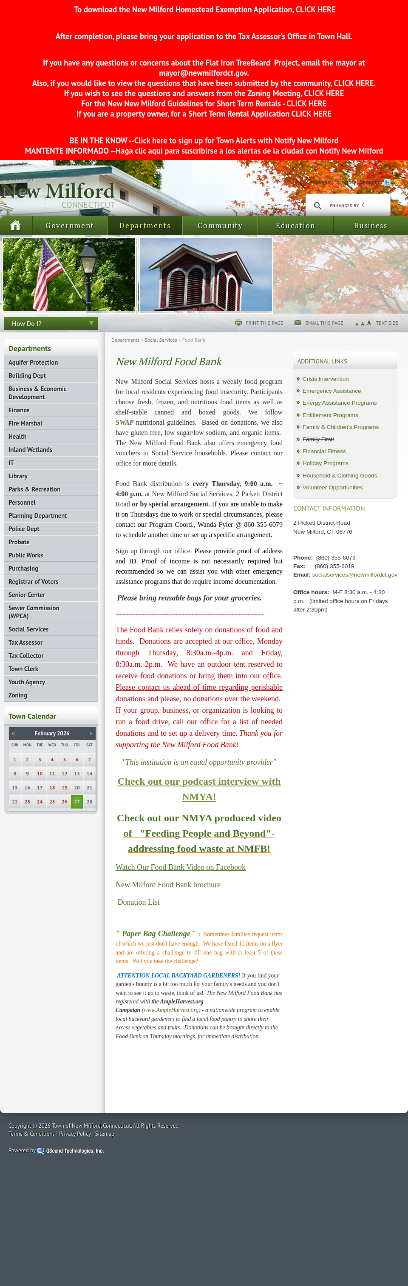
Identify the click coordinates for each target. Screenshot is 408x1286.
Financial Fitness (324, 451)
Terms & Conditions (31, 1133)
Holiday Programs (325, 463)
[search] (347, 206)
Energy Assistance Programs (340, 403)
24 (40, 801)
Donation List (139, 902)
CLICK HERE (315, 9)
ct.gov (389, 575)
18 (52, 787)
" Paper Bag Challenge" (155, 933)
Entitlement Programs (330, 415)
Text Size (387, 323)
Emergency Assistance (332, 391)
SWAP (124, 422)
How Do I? (27, 323)
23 (28, 801)
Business (371, 225)
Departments (145, 225)
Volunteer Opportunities (333, 487)
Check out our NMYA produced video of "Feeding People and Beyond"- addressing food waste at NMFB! (199, 833)
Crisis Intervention (326, 379)
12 (65, 773)
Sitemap (369, 182)
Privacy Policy (75, 1133)
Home (323, 182)
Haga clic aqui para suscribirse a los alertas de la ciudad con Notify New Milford (249, 151)
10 (40, 773)
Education (295, 225)
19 (65, 787)
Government (69, 225)
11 (52, 773)
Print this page (264, 323)
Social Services (161, 340)
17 (40, 787)
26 (65, 801)
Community (220, 225)
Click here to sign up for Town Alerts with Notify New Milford (236, 140)
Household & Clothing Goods (340, 475)
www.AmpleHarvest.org (171, 1010)
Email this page (324, 323)
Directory (345, 182)
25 (52, 801)
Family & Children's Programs (341, 427)
